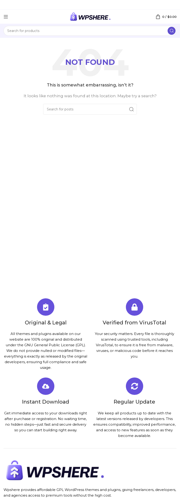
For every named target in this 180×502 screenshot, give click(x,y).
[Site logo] (90, 16)
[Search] (90, 31)
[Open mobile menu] (6, 16)
